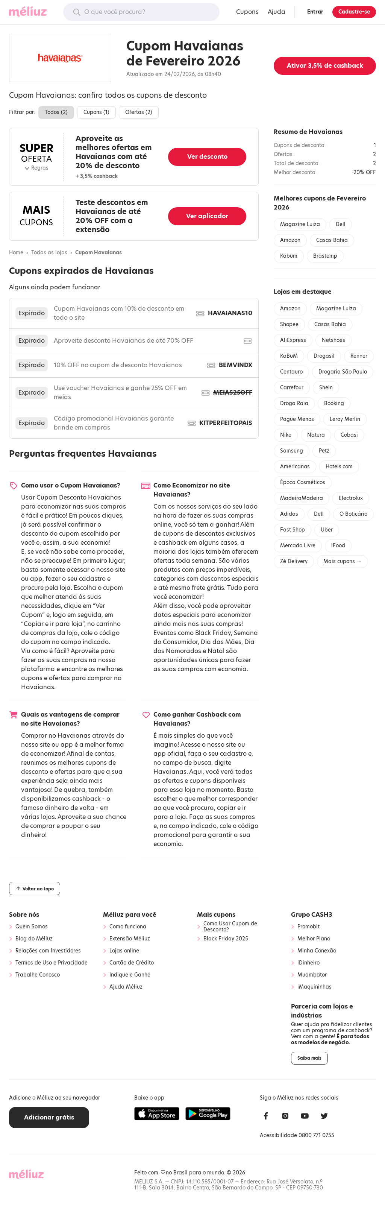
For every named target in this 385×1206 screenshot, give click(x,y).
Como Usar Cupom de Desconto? (230, 927)
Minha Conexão (316, 951)
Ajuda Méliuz (125, 987)
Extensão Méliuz (129, 939)
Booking (334, 403)
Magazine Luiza (300, 224)
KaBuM (289, 356)
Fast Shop (292, 529)
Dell (341, 224)
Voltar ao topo (34, 888)
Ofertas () (138, 112)
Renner (358, 356)
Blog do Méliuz (34, 939)
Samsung (291, 450)
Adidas (289, 514)
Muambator (312, 975)
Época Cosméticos (302, 482)
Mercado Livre (297, 545)
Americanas (295, 466)
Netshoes (333, 340)
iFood (338, 545)
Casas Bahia (332, 240)
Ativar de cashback (325, 65)
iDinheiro (308, 963)
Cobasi (349, 435)
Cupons (247, 12)
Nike (285, 435)
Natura (316, 435)
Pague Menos (297, 419)
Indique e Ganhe (129, 975)
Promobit (308, 927)
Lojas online (124, 951)
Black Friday (213, 633)
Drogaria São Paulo (342, 371)
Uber (327, 529)
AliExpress (293, 340)
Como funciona (127, 927)
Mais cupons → (342, 561)
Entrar (315, 11)
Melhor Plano (313, 939)
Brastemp (325, 256)
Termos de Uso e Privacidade (51, 963)
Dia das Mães (221, 642)
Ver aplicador (207, 216)
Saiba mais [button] (309, 1058)
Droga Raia (294, 403)
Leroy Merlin (345, 419)
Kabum (288, 256)
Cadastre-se (354, 11)
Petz (324, 450)
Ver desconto (207, 156)
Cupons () (96, 112)
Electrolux (351, 498)
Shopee (289, 324)
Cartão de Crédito (131, 963)
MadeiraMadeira (301, 498)
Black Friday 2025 (225, 939)
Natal (216, 651)
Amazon (290, 240)
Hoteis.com (339, 466)
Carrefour (291, 387)
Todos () (56, 112)
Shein (326, 387)
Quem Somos (31, 927)
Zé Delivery (294, 561)
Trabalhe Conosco (37, 975)
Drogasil (324, 356)
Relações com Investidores (48, 951)
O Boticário (353, 514)
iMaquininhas (314, 987)
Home (16, 253)
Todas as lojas (49, 253)
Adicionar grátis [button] (49, 1117)
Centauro (291, 371)
